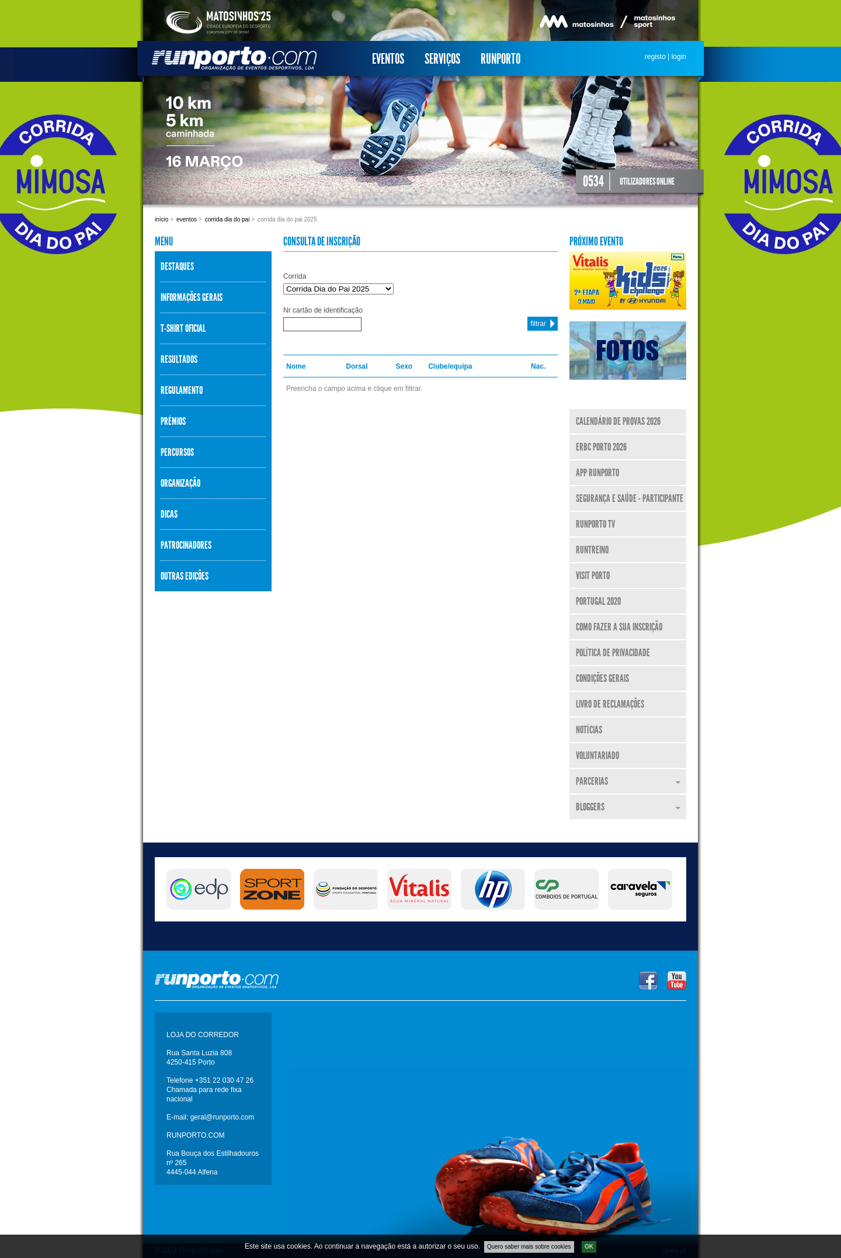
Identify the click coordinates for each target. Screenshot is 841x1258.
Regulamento (182, 390)
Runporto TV (595, 524)
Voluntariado (597, 755)
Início (161, 219)
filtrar (538, 324)
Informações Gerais (192, 297)
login (679, 57)
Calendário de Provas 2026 (618, 421)
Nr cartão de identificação (323, 310)
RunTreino (592, 549)
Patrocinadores (186, 545)
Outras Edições (184, 576)
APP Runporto (597, 472)
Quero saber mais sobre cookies (529, 1246)
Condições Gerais (602, 678)
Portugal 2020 (598, 601)
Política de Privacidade (613, 652)
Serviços (442, 59)
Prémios (173, 421)
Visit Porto (593, 575)
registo (655, 57)
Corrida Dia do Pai (227, 219)
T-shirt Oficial (183, 328)
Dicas (169, 514)
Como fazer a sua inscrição (619, 627)
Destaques (177, 266)
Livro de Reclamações (610, 704)
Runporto (500, 59)
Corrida (294, 276)
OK (589, 1246)
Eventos (388, 59)
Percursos (177, 452)
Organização (180, 483)
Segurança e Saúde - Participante (629, 498)
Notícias (589, 729)
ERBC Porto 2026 (601, 447)
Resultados (179, 359)
